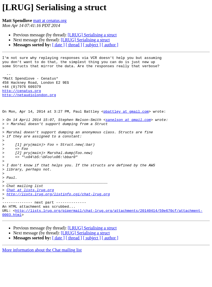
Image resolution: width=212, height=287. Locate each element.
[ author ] (110, 44)
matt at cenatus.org (50, 20)
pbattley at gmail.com (126, 122)
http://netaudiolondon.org (29, 103)
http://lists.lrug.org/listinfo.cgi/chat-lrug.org (58, 222)
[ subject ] (92, 44)
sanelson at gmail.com (128, 132)
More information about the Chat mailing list (42, 282)
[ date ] (58, 44)
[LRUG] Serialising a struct (92, 35)
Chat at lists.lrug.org (30, 217)
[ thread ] (74, 44)
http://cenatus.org (21, 98)
